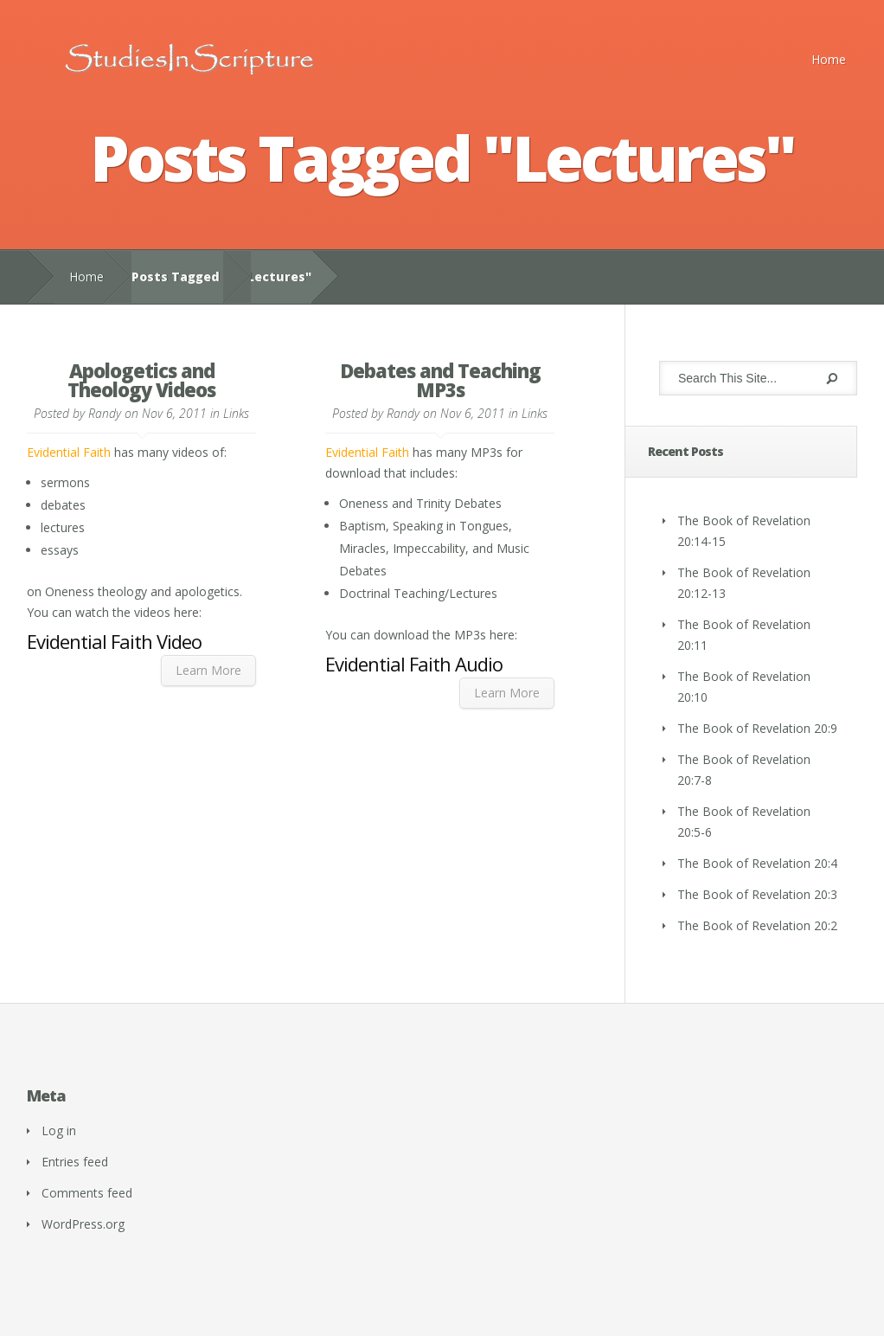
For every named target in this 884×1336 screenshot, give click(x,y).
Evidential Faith (69, 452)
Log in (59, 1130)
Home (828, 59)
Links (236, 413)
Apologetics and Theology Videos (141, 379)
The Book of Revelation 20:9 (757, 728)
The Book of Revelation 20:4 (757, 863)
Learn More (208, 670)
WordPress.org (83, 1224)
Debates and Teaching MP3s (440, 379)
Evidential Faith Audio (414, 664)
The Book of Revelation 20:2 (757, 925)
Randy (104, 413)
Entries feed (75, 1161)
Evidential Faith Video (114, 641)
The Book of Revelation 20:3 (757, 894)
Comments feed (87, 1193)
